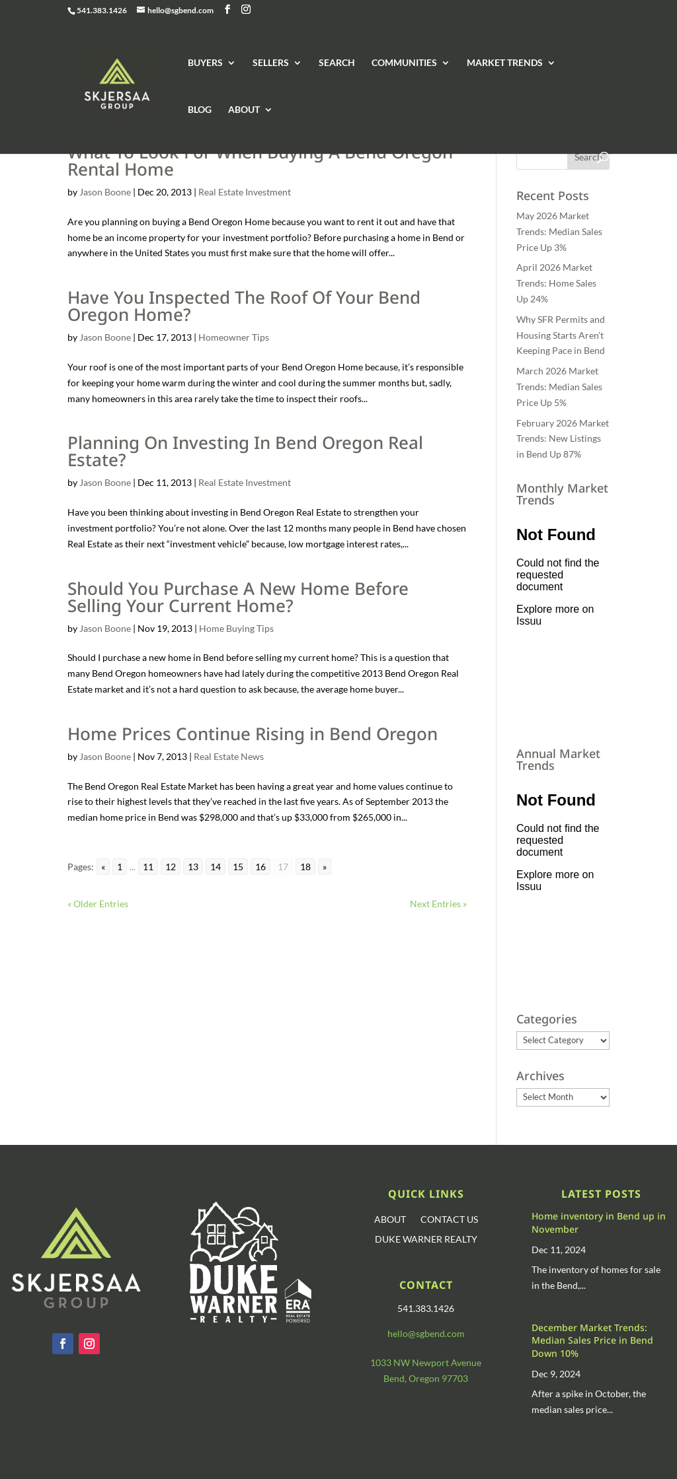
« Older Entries (97, 903)
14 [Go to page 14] (215, 866)
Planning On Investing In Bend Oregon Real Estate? (245, 450)
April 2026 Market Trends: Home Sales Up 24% (556, 282)
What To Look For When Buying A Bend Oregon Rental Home (260, 160)
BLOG (200, 110)
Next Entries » (438, 903)
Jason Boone (105, 191)
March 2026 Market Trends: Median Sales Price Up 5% (559, 386)
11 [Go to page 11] (148, 866)
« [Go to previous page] (103, 866)
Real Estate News (229, 756)
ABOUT (244, 110)
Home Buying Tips (236, 628)
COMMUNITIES (404, 63)
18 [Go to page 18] (305, 866)
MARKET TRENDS (505, 63)
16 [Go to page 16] (260, 866)
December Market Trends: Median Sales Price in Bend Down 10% (592, 1340)
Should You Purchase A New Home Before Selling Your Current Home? (238, 596)
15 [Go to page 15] (238, 866)
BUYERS (205, 63)
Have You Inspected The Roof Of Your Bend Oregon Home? (243, 305)
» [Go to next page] (325, 866)
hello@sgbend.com (426, 1333)
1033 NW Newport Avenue (425, 1362)
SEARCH (337, 63)
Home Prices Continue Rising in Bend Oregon (252, 733)
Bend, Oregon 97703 (425, 1378)
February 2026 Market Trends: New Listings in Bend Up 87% (562, 438)
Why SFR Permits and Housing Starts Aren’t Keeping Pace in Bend (560, 335)
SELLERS (271, 63)
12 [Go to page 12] (170, 866)
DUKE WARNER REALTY (426, 1240)
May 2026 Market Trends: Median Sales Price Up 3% (559, 231)
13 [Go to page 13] (193, 866)
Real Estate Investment (244, 191)
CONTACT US (449, 1220)
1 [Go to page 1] (119, 866)
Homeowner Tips (233, 337)
